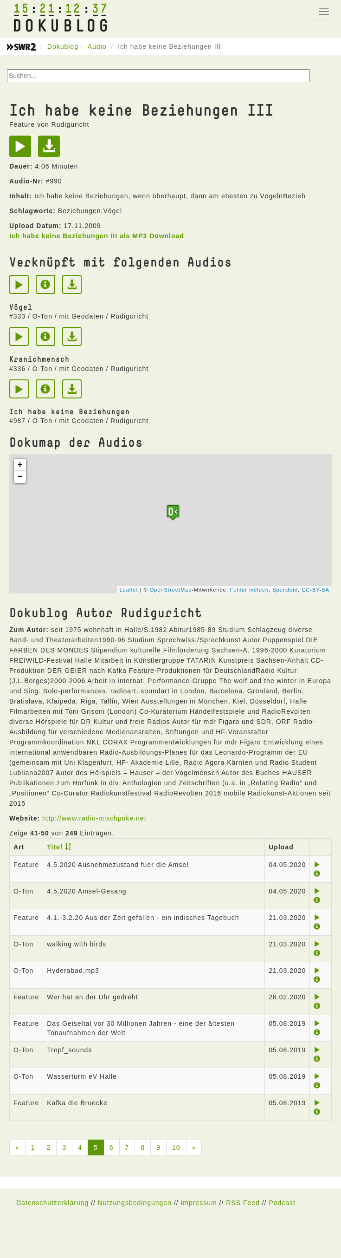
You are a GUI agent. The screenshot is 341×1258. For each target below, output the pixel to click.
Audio (97, 46)
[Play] (22, 149)
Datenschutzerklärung (52, 1202)
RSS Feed (243, 1202)
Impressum (198, 1202)
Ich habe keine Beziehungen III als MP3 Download (96, 236)
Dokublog (62, 46)
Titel (55, 847)
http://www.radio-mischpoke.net (94, 818)
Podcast (282, 1202)
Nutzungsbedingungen (135, 1202)
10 (176, 1147)
